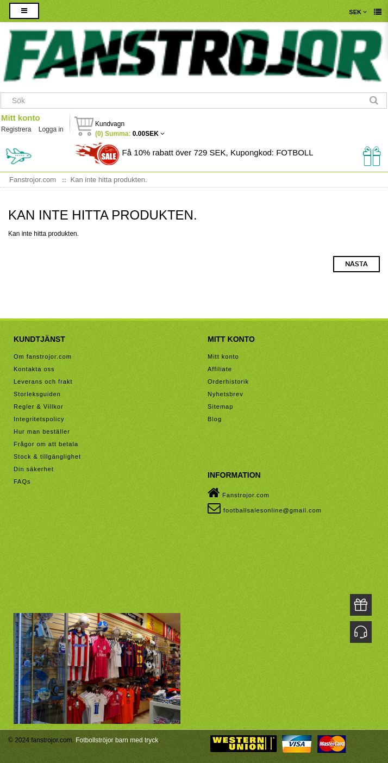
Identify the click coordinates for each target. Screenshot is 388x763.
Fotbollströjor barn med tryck (117, 740)
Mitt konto (20, 117)
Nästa (356, 264)
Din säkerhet (34, 469)
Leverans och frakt (43, 381)
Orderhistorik (228, 381)
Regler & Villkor (39, 406)
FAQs (22, 481)
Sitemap (220, 406)
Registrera (16, 129)
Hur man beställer (42, 431)
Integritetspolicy (39, 419)
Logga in (51, 129)
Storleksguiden (37, 394)
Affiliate (220, 369)
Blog (215, 419)
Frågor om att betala (46, 444)
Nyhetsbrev (225, 394)
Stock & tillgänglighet (47, 456)
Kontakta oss (34, 369)
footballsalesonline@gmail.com (265, 508)
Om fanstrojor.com (43, 356)
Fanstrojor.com (239, 492)
